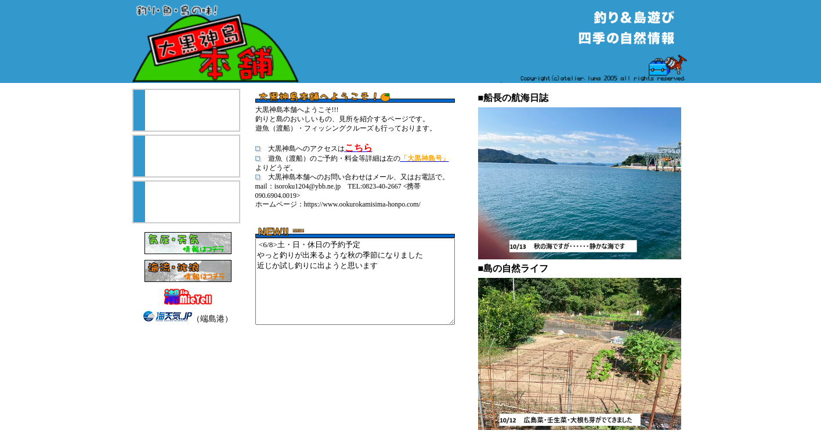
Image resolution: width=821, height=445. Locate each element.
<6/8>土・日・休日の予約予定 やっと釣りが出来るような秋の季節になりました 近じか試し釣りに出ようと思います (355, 281)
